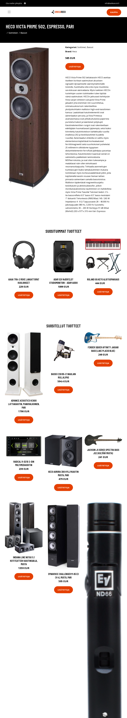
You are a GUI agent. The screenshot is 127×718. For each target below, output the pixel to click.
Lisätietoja (75, 66)
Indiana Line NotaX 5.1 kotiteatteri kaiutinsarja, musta (23, 561)
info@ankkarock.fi (112, 3)
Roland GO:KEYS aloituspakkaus (103, 279)
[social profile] (25, 3)
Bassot (24, 32)
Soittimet (13, 32)
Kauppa (114, 12)
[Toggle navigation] (9, 12)
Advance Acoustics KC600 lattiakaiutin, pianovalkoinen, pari (23, 404)
